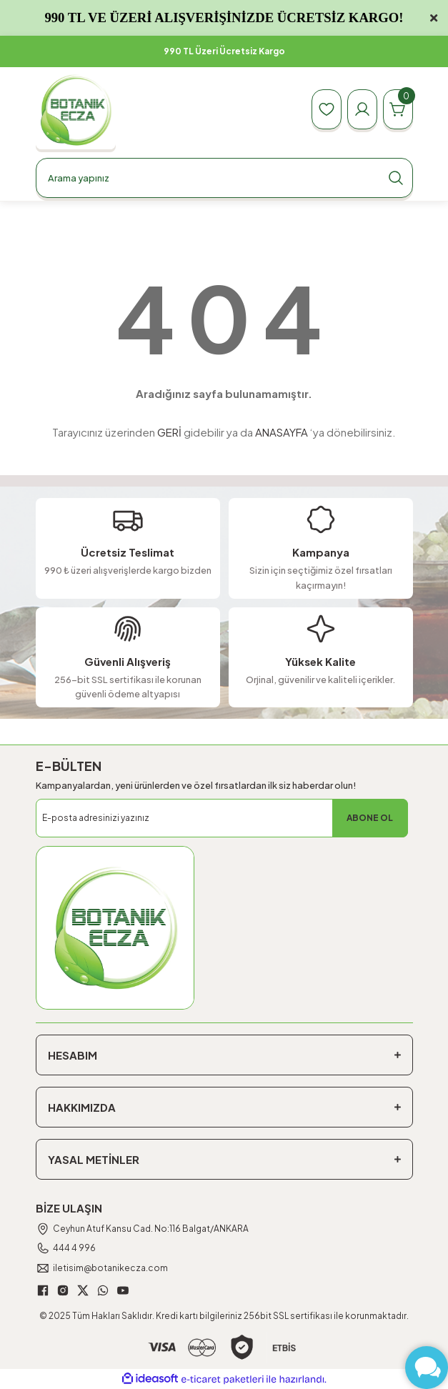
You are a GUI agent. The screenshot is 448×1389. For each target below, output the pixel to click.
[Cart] (398, 109)
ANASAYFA (281, 432)
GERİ (169, 432)
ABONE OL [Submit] (370, 817)
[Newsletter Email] (222, 818)
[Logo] (76, 109)
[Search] (224, 178)
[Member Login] (362, 109)
